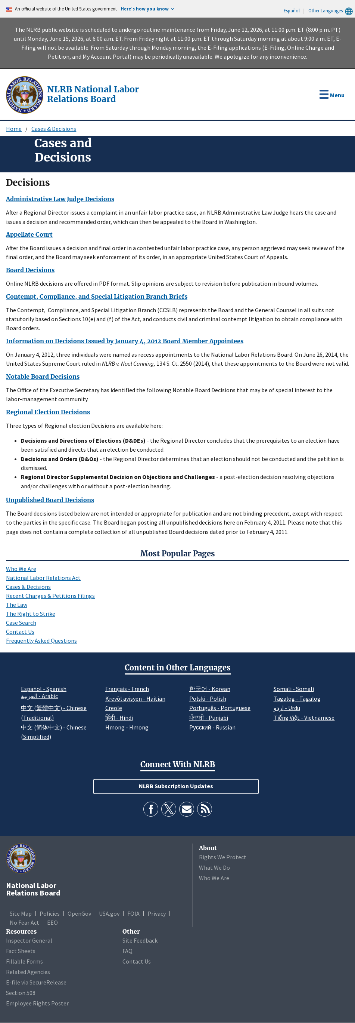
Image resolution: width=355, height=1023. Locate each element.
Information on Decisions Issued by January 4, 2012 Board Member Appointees (124, 341)
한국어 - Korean (209, 688)
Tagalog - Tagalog (297, 698)
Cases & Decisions (53, 128)
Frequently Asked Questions (41, 640)
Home (14, 128)
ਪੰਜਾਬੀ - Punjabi (208, 717)
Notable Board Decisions (43, 376)
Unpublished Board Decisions (50, 500)
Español (292, 10)
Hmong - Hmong (127, 727)
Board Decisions (30, 270)
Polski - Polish (207, 698)
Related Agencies (28, 972)
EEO (52, 922)
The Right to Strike (30, 613)
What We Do (214, 867)
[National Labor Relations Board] (25, 94)
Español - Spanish (43, 688)
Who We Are (21, 568)
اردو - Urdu (287, 708)
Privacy (156, 913)
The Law (16, 604)
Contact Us (20, 631)
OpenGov (79, 913)
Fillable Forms (24, 961)
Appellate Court (29, 234)
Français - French (127, 688)
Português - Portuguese (219, 708)
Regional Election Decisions (48, 412)
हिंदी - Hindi (119, 717)
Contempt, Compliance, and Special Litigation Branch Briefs (96, 296)
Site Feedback (140, 940)
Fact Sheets (20, 951)
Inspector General (29, 940)
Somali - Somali (294, 688)
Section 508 (20, 992)
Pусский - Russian (212, 727)
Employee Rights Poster (37, 1003)
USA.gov (109, 913)
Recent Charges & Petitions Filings (50, 595)
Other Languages (331, 10)
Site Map (21, 913)
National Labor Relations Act (43, 577)
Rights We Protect (222, 857)
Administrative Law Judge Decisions (60, 199)
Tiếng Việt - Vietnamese (304, 717)
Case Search (21, 622)
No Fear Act (24, 922)
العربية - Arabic (39, 696)
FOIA (133, 913)
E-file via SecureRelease (36, 982)
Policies (50, 913)
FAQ (127, 951)
